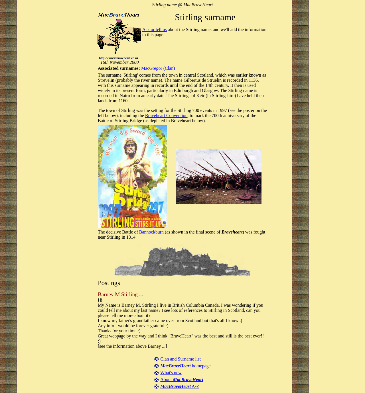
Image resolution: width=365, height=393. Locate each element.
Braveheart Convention (166, 115)
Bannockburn (151, 232)
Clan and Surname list (180, 359)
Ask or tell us (154, 29)
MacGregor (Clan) (158, 68)
